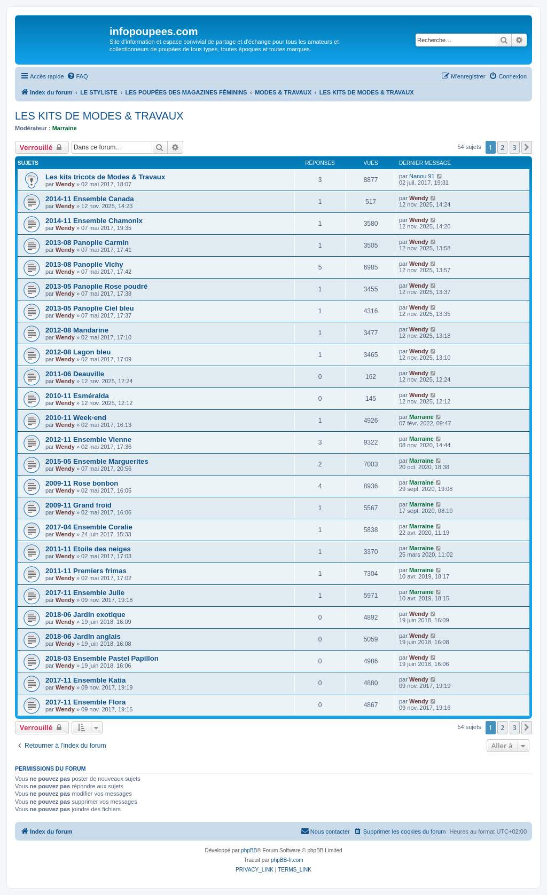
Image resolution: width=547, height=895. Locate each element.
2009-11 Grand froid (78, 505)
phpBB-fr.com (287, 860)
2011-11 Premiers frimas (86, 571)
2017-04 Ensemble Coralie (88, 527)
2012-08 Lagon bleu (78, 352)
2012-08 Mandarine (76, 330)
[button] (526, 147)
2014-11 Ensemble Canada (89, 199)
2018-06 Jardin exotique (85, 615)
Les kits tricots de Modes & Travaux (105, 177)
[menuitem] (77, 76)
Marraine (64, 128)
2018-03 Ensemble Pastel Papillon (102, 658)
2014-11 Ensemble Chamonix (94, 221)
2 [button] (502, 147)
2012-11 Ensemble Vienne (88, 439)
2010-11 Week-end (75, 418)
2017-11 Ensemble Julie (84, 593)
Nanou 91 (422, 176)
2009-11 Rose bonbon (81, 483)
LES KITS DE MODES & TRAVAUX (99, 116)
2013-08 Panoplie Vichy (84, 264)
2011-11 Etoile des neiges (88, 549)
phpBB (249, 850)
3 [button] (515, 147)
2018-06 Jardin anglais (83, 636)
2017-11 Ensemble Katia (85, 680)
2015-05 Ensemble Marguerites (97, 461)
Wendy (65, 184)
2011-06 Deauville (74, 374)
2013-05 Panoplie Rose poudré (96, 286)
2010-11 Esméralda (77, 396)
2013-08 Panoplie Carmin (87, 243)
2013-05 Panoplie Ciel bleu (89, 308)
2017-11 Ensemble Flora (85, 702)
